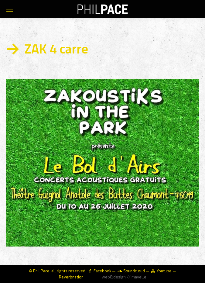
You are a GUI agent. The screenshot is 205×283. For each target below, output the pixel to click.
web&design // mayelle (124, 276)
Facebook (102, 270)
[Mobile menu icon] (9, 9)
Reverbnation (71, 276)
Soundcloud (134, 270)
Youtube (164, 270)
